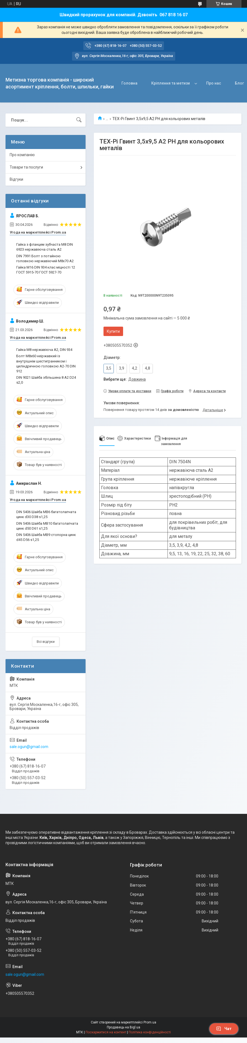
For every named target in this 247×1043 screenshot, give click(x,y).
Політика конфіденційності (150, 1032)
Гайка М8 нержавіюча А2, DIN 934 (44, 350)
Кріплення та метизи (170, 83)
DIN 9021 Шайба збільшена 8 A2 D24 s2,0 (46, 379)
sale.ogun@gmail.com (29, 746)
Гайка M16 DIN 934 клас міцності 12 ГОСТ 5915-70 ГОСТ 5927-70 (45, 269)
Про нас (213, 83)
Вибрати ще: (124, 379)
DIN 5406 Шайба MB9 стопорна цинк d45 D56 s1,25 (46, 537)
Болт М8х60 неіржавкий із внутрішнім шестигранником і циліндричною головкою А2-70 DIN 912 (46, 363)
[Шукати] (79, 120)
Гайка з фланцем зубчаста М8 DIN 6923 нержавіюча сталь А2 (44, 246)
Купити (113, 331)
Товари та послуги (26, 167)
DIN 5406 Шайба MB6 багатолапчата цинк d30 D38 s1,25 (46, 514)
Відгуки (16, 179)
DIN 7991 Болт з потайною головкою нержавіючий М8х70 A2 (45, 258)
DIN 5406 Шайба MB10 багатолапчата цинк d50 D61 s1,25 (47, 525)
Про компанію (22, 155)
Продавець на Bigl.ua (123, 1027)
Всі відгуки (46, 642)
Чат (224, 1028)
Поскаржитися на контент (106, 1032)
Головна (129, 83)
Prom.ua (150, 1022)
